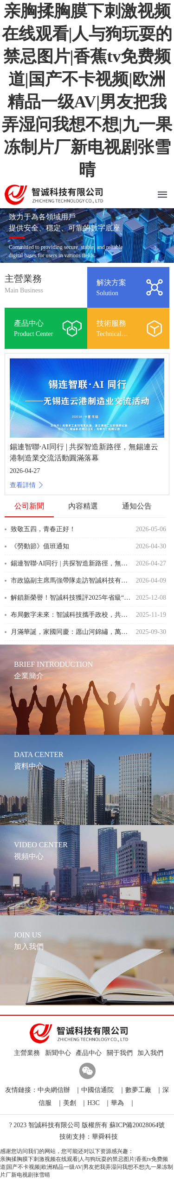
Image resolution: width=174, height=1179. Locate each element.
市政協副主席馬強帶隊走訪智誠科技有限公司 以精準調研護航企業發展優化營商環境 (71, 580)
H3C (93, 1102)
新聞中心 (56, 1052)
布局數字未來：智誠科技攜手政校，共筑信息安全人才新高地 (71, 614)
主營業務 (25, 1052)
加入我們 (148, 1052)
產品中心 (87, 1052)
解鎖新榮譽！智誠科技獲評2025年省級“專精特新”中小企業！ (71, 597)
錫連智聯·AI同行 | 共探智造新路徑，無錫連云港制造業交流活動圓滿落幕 (71, 563)
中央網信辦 (54, 1089)
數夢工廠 (138, 1089)
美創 (69, 1102)
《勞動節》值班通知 (40, 546)
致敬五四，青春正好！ (43, 529)
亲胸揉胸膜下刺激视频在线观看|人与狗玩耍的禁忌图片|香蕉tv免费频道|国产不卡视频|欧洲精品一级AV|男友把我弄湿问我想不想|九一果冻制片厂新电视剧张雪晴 (86, 1167)
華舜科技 (105, 1136)
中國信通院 (97, 1089)
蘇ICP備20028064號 (137, 1125)
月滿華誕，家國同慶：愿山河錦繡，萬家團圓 (71, 631)
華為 (117, 1102)
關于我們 (118, 1052)
